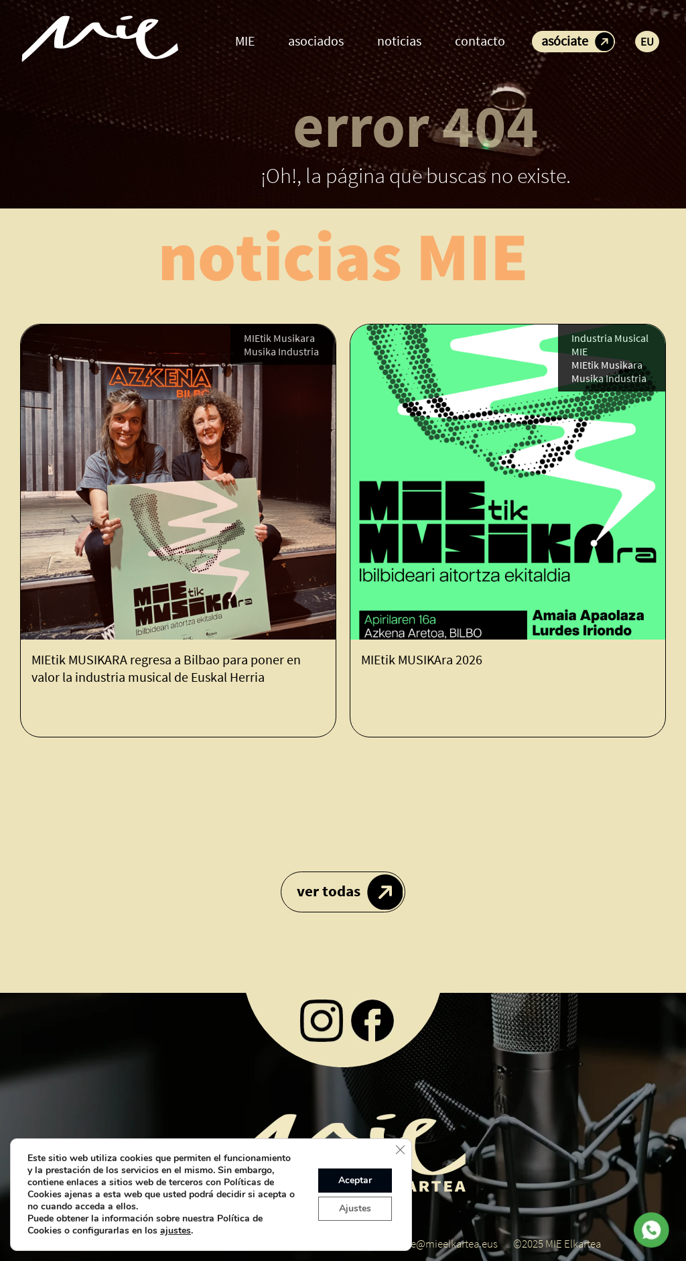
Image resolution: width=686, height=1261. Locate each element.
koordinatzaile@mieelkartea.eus (424, 1243)
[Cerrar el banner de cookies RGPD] (400, 1150)
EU (647, 41)
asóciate (564, 40)
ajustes (175, 1231)
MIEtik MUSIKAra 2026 (421, 659)
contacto (480, 40)
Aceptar (355, 1180)
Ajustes (355, 1208)
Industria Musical (609, 338)
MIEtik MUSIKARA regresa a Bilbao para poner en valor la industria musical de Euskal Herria (166, 668)
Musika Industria (281, 351)
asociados (316, 40)
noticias (399, 40)
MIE (245, 40)
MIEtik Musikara (279, 338)
